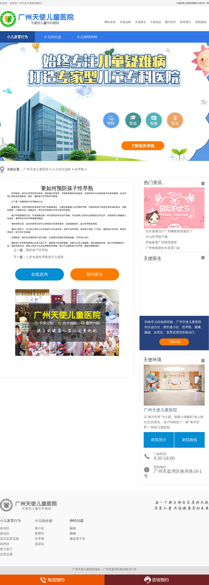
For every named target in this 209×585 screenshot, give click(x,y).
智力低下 (6, 549)
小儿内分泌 (52, 37)
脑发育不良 (77, 538)
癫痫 (73, 528)
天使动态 (155, 22)
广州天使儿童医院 (36, 169)
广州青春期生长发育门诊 (163, 248)
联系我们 (185, 22)
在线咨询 (39, 274)
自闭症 (4, 544)
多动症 (4, 528)
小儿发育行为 (17, 37)
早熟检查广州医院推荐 (161, 242)
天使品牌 (125, 22)
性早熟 (79, 169)
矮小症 (39, 528)
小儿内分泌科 (61, 169)
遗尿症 (39, 544)
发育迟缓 (6, 554)
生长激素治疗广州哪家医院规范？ (169, 231)
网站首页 (110, 22)
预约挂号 (170, 22)
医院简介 (159, 440)
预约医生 (94, 274)
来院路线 (200, 22)
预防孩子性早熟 (37, 250)
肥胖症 (39, 533)
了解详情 (174, 342)
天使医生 (140, 22)
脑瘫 (73, 533)
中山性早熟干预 (157, 237)
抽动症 (4, 533)
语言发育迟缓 (9, 538)
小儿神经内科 (87, 37)
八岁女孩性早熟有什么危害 (45, 257)
